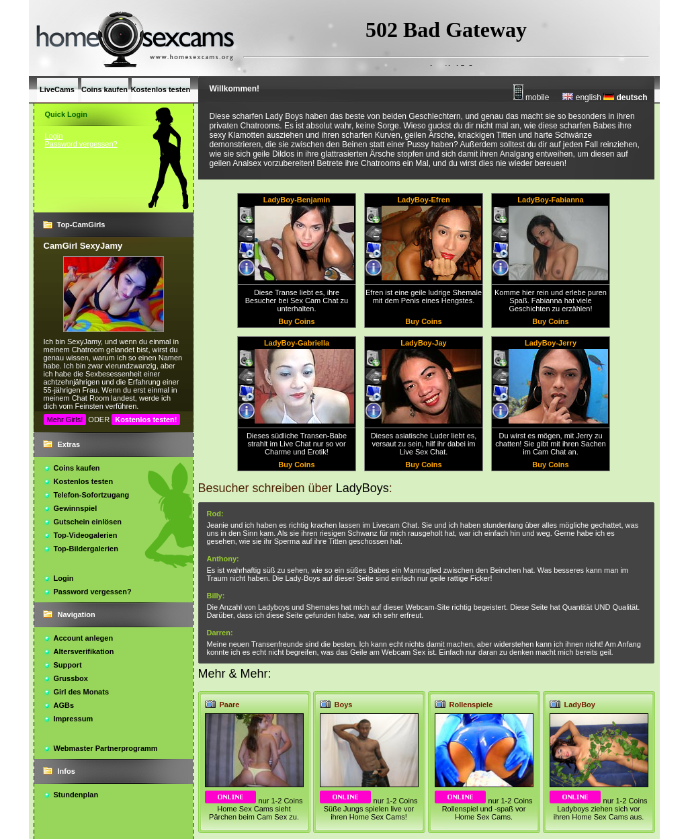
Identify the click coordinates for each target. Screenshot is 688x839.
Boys (344, 705)
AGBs (64, 705)
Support (68, 665)
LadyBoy (579, 705)
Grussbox (71, 678)
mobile (531, 97)
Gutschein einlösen (88, 522)
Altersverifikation (84, 651)
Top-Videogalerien (86, 535)
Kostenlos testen (84, 481)
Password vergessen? (81, 144)
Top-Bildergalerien (86, 549)
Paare (230, 705)
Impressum (73, 719)
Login (54, 136)
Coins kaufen (77, 468)
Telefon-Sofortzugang (92, 495)
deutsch (625, 97)
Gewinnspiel (75, 508)
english (581, 97)
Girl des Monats (82, 692)
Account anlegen (84, 638)
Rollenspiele (471, 705)
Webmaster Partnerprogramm (106, 748)
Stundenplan (76, 795)
